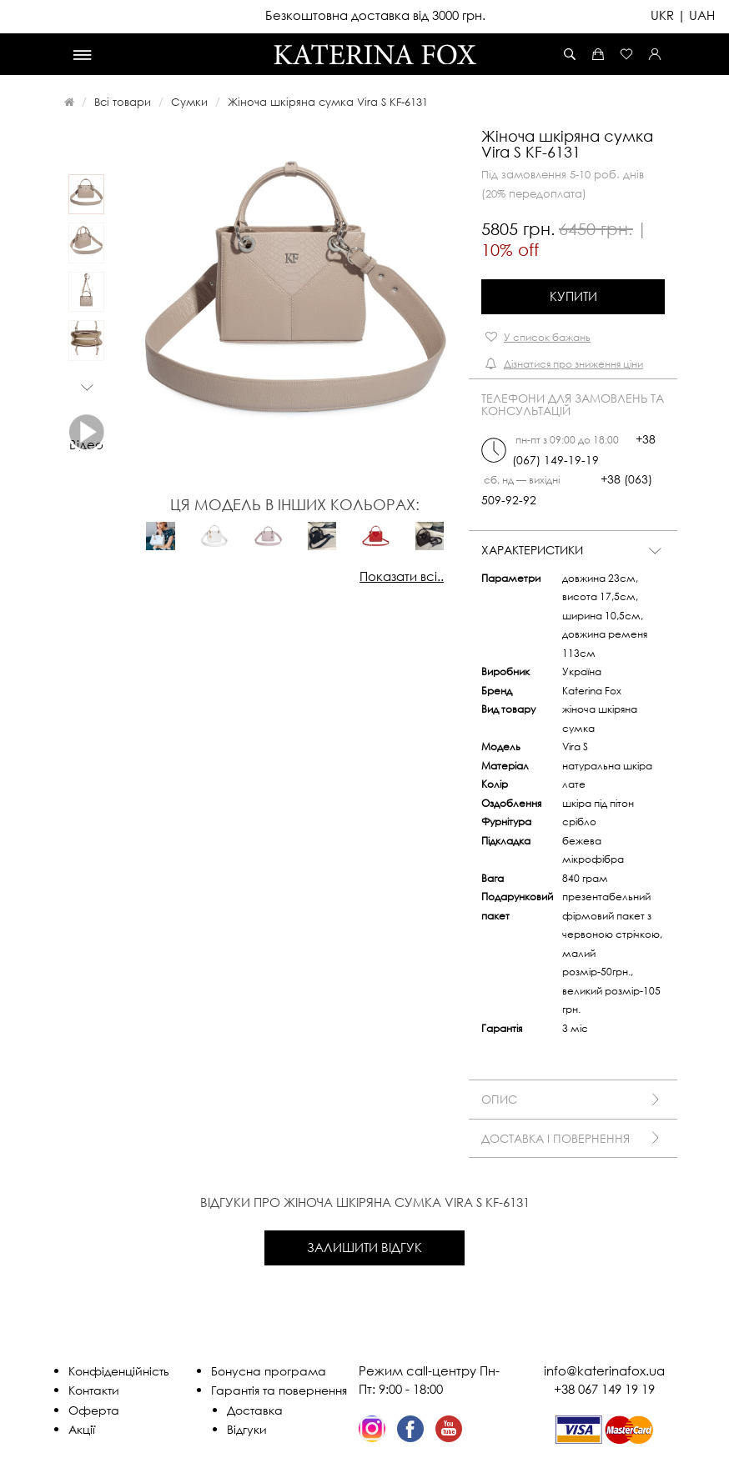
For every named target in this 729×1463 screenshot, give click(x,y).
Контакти (93, 1390)
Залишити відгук (364, 1247)
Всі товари (122, 101)
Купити (573, 295)
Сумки (189, 101)
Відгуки (247, 1429)
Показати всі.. (401, 576)
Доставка (255, 1410)
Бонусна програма (268, 1371)
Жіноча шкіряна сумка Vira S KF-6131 (328, 101)
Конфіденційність (118, 1371)
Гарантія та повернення (279, 1390)
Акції (81, 1429)
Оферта (93, 1410)
